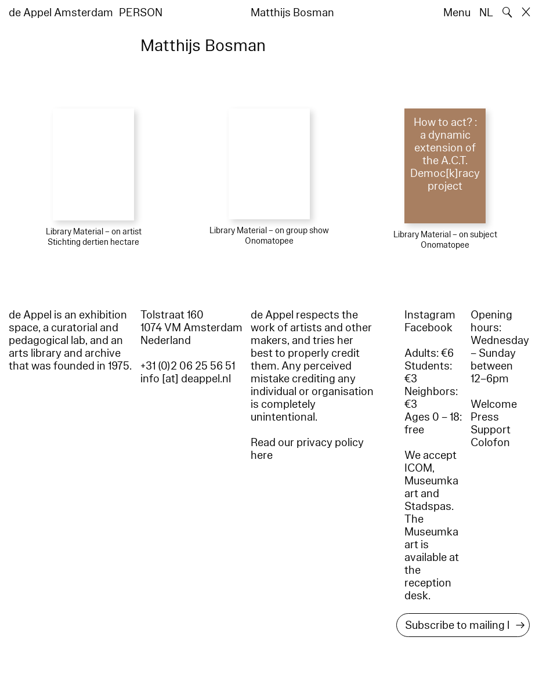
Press (485, 417)
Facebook (428, 327)
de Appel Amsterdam (61, 12)
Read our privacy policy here (307, 449)
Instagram (429, 315)
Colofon (490, 442)
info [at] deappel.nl (185, 378)
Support (491, 429)
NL (486, 12)
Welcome (494, 404)
